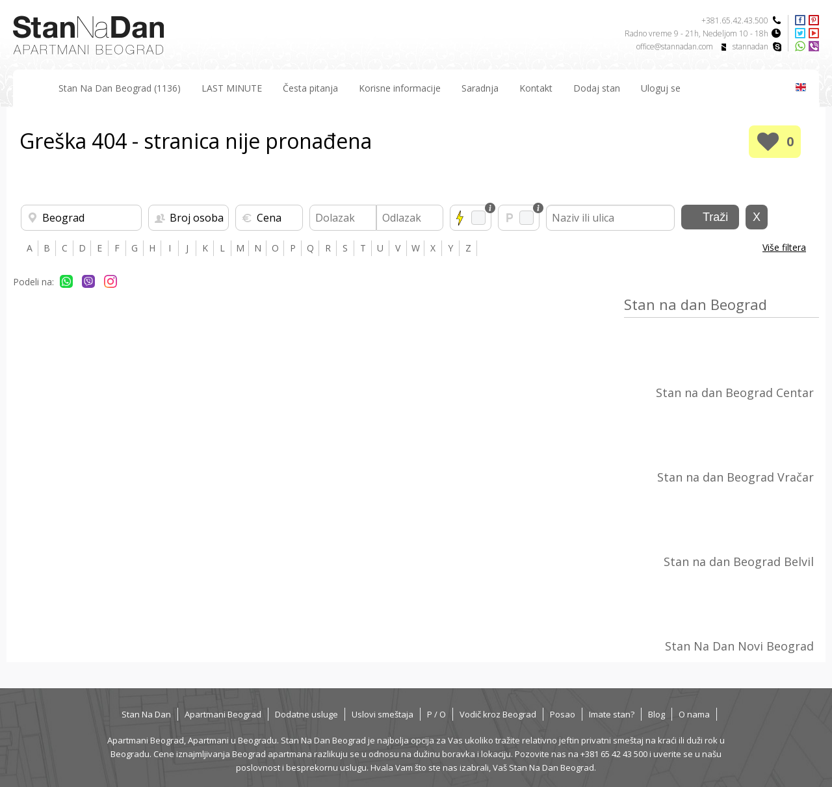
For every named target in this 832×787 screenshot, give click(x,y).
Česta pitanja (310, 88)
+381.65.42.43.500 (734, 20)
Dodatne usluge (306, 714)
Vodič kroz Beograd (498, 714)
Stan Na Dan (146, 714)
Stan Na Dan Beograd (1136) (119, 88)
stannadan (750, 46)
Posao (562, 714)
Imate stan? (611, 714)
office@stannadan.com (674, 46)
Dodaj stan (596, 88)
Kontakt (535, 88)
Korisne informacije (400, 88)
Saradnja (480, 88)
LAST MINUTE (232, 88)
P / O (436, 714)
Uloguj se (661, 88)
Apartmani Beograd (223, 714)
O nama (694, 714)
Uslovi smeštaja (382, 714)
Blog (656, 714)
